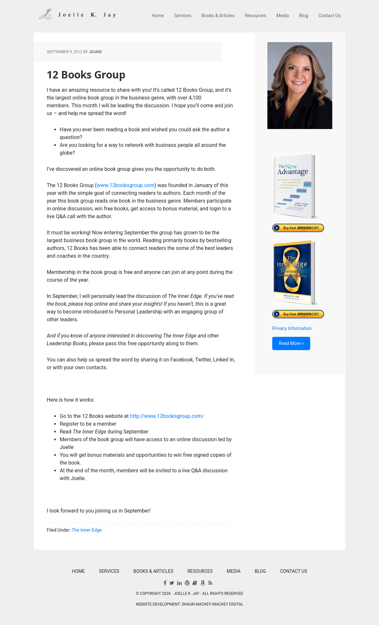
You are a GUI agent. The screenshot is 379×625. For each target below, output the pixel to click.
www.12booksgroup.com (125, 185)
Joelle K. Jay (76, 16)
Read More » (291, 343)
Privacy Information (292, 328)
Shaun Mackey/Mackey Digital (212, 604)
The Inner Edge (87, 530)
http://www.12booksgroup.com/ (167, 416)
